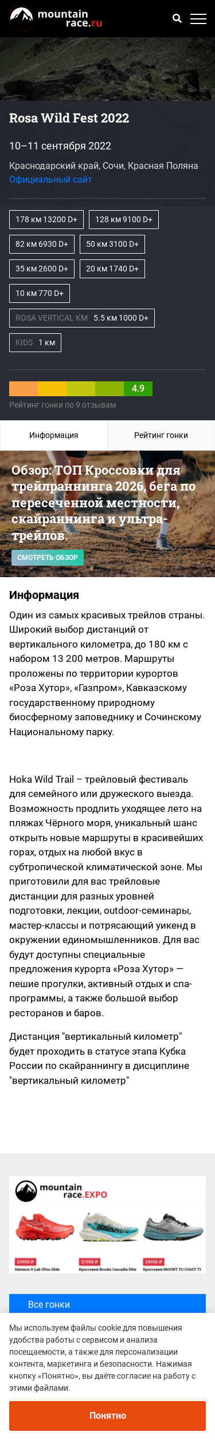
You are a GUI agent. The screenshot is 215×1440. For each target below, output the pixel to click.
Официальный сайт (50, 179)
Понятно (107, 1415)
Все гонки (59, 1311)
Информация (54, 435)
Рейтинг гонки (161, 435)
